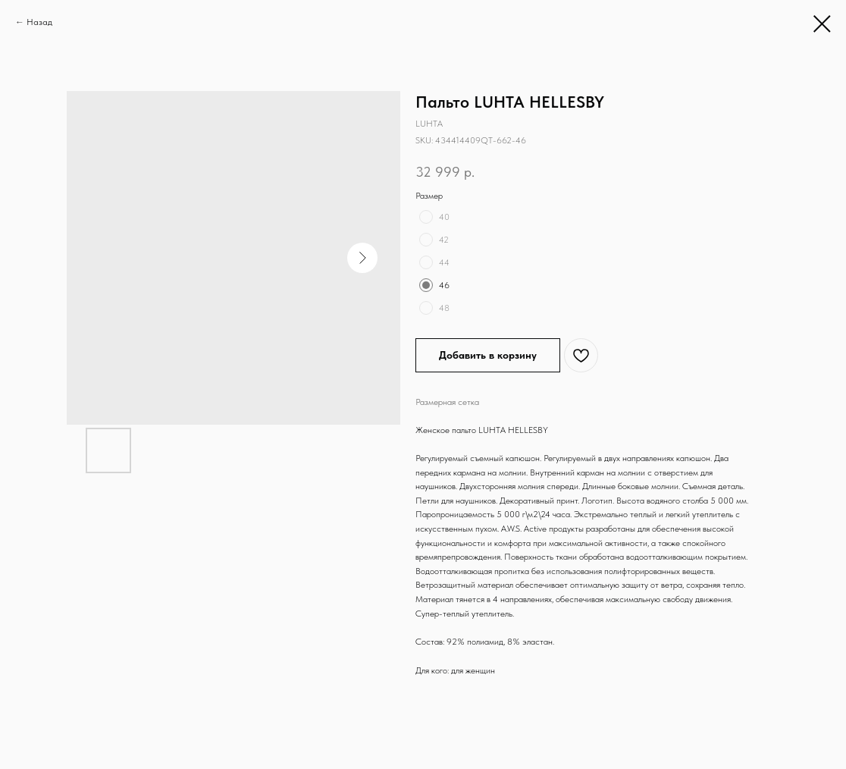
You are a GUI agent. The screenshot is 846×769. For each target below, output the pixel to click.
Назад (39, 22)
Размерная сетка (447, 402)
